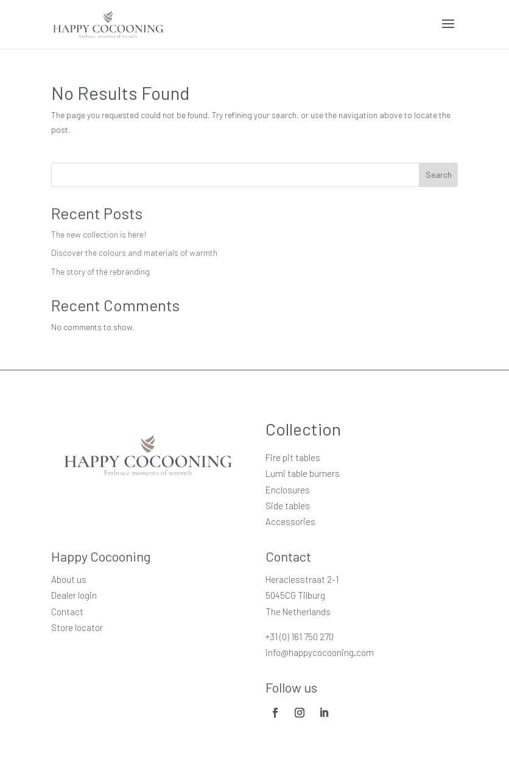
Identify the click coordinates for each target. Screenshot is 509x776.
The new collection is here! (99, 234)
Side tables (287, 505)
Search (439, 174)
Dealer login (74, 595)
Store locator (77, 627)
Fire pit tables (292, 457)
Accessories (290, 521)
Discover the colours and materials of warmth (134, 252)
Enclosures (287, 489)
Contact (67, 611)
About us (68, 579)
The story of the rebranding (100, 271)
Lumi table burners (302, 473)
